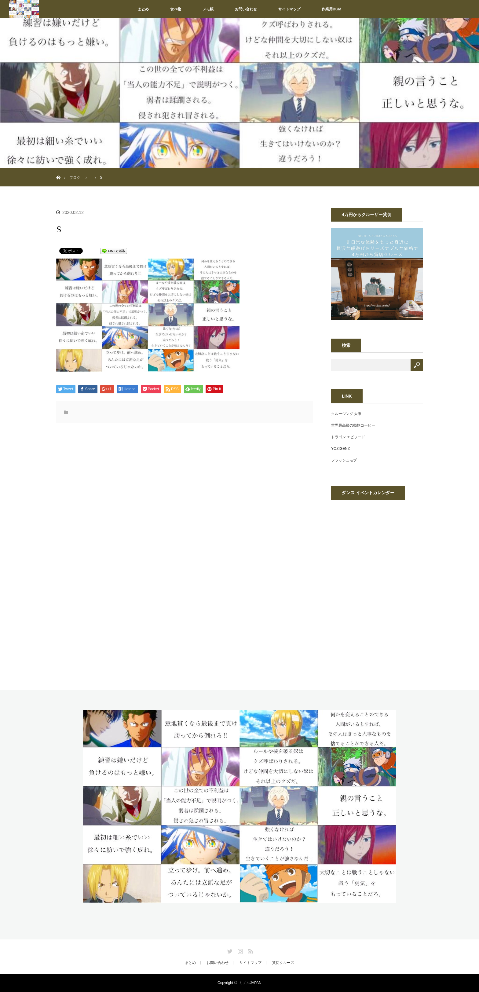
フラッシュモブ (344, 460)
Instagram (239, 950)
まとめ (143, 9)
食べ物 (175, 9)
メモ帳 (208, 9)
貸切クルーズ (283, 962)
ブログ (74, 177)
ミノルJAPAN (250, 983)
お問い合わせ (246, 9)
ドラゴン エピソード (348, 437)
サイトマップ (289, 9)
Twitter (229, 950)
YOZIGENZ (340, 448)
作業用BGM (331, 9)
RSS (249, 950)
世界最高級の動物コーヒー (353, 425)
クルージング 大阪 (346, 414)
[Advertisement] (135, 491)
